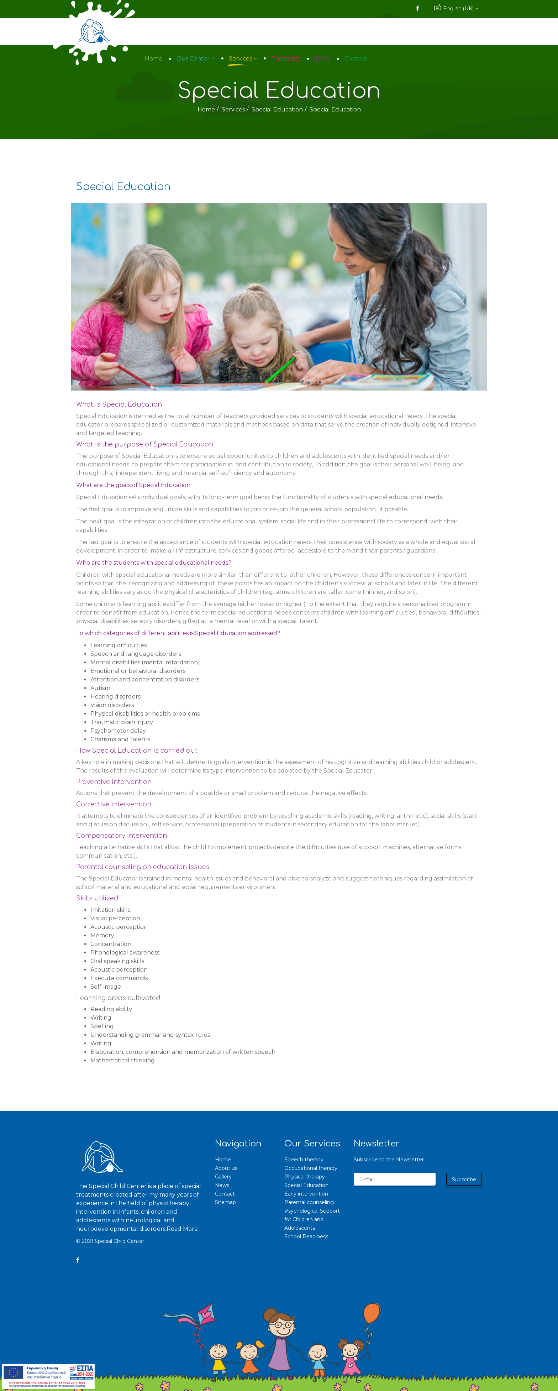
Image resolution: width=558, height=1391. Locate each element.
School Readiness (306, 1236)
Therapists (389, 31)
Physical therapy (304, 1176)
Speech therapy (303, 1159)
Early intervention (306, 1194)
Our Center (297, 31)
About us (226, 1168)
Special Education (277, 109)
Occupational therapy (310, 1168)
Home (257, 31)
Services (344, 31)
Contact (459, 31)
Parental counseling (309, 1202)
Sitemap (225, 1202)
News (426, 31)
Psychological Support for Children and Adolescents (312, 1219)
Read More (182, 1228)
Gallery (223, 1176)
